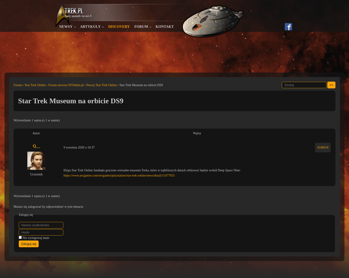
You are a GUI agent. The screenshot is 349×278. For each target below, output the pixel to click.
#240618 (322, 147)
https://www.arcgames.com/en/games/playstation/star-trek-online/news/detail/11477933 (119, 175)
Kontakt (165, 26)
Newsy (66, 26)
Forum (141, 26)
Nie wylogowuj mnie (36, 238)
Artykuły (90, 26)
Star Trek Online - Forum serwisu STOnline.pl (54, 85)
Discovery (119, 26)
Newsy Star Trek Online (101, 85)
